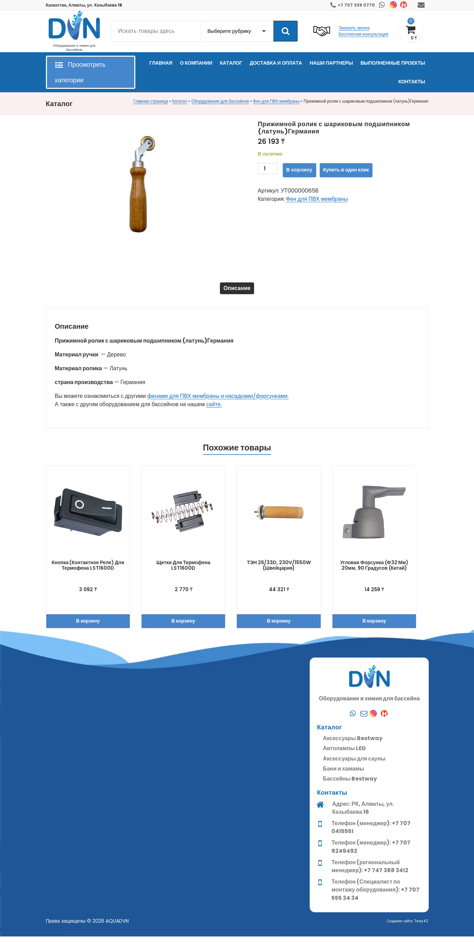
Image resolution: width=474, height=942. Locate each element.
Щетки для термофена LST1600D (183, 570)
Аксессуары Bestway (353, 909)
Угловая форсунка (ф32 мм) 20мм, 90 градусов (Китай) (374, 570)
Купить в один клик (346, 169)
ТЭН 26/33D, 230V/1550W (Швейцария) (279, 570)
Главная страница (150, 101)
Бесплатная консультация (363, 34)
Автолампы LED (344, 919)
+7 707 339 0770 (356, 5)
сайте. (214, 410)
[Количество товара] (267, 170)
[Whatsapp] (353, 884)
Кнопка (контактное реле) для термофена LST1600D (88, 570)
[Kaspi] (386, 884)
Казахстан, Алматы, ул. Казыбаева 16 (84, 5)
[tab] (237, 291)
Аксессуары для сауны (354, 929)
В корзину (299, 169)
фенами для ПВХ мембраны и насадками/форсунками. (217, 401)
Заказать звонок (354, 28)
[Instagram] (375, 884)
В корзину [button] (88, 626)
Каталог (179, 101)
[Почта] (364, 884)
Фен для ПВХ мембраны (276, 101)
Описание (236, 291)
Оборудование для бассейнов (220, 101)
